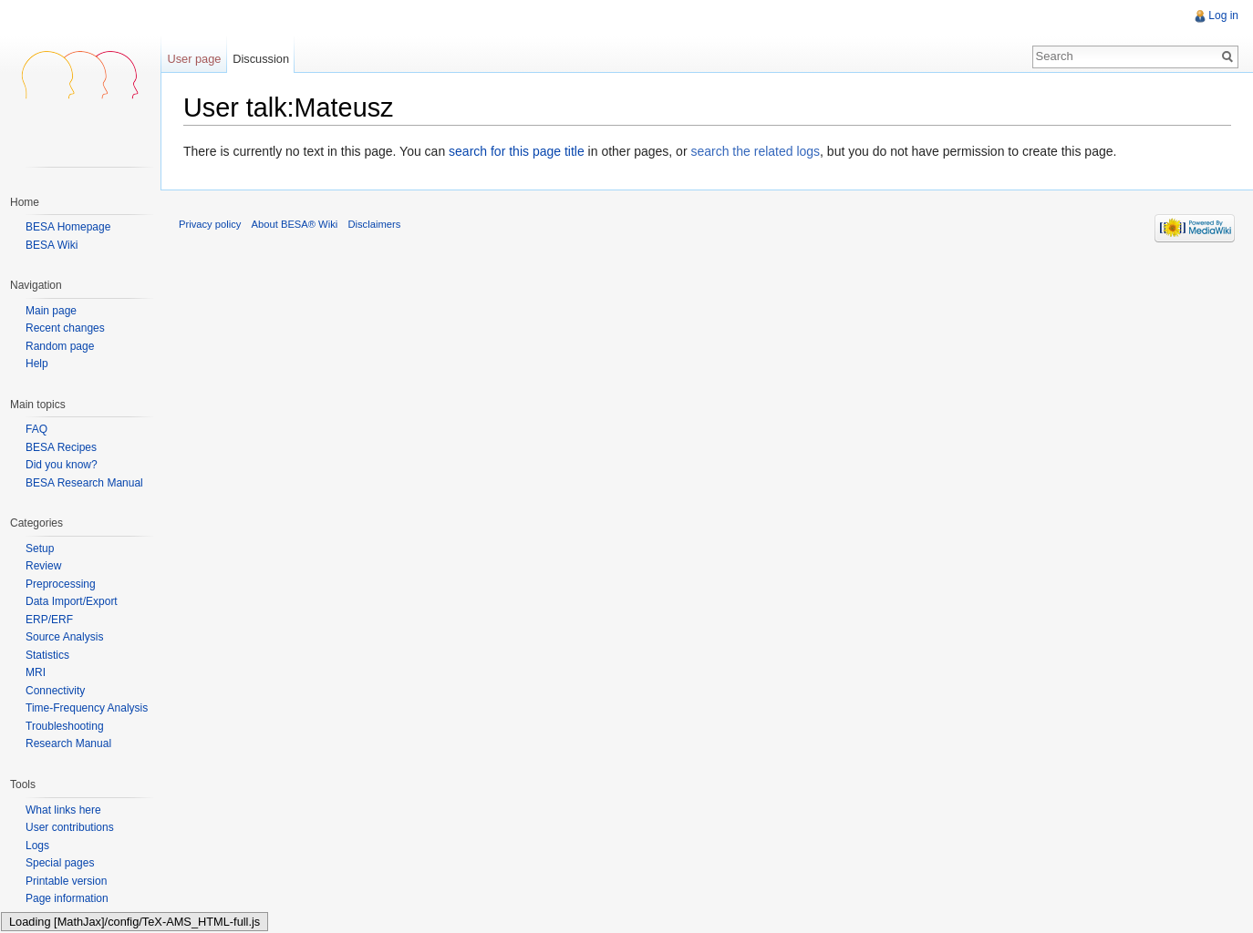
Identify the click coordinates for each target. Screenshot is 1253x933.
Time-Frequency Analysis (87, 708)
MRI (36, 672)
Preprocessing (61, 584)
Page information (67, 898)
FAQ (36, 429)
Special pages (60, 862)
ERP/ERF (49, 619)
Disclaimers (373, 224)
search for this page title (517, 151)
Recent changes (65, 328)
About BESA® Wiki (295, 224)
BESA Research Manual (84, 483)
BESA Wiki (52, 245)
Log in (1223, 15)
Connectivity (55, 690)
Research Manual (68, 743)
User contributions (70, 827)
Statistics (47, 655)
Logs (37, 845)
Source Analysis (64, 637)
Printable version (66, 881)
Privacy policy (210, 224)
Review (43, 565)
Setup (40, 548)
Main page (51, 311)
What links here (63, 810)
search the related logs (755, 151)
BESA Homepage (68, 226)
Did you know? (62, 464)
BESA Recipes (61, 447)
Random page (60, 347)
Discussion (261, 59)
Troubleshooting (65, 726)
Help (37, 364)
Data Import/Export (72, 601)
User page (194, 59)
